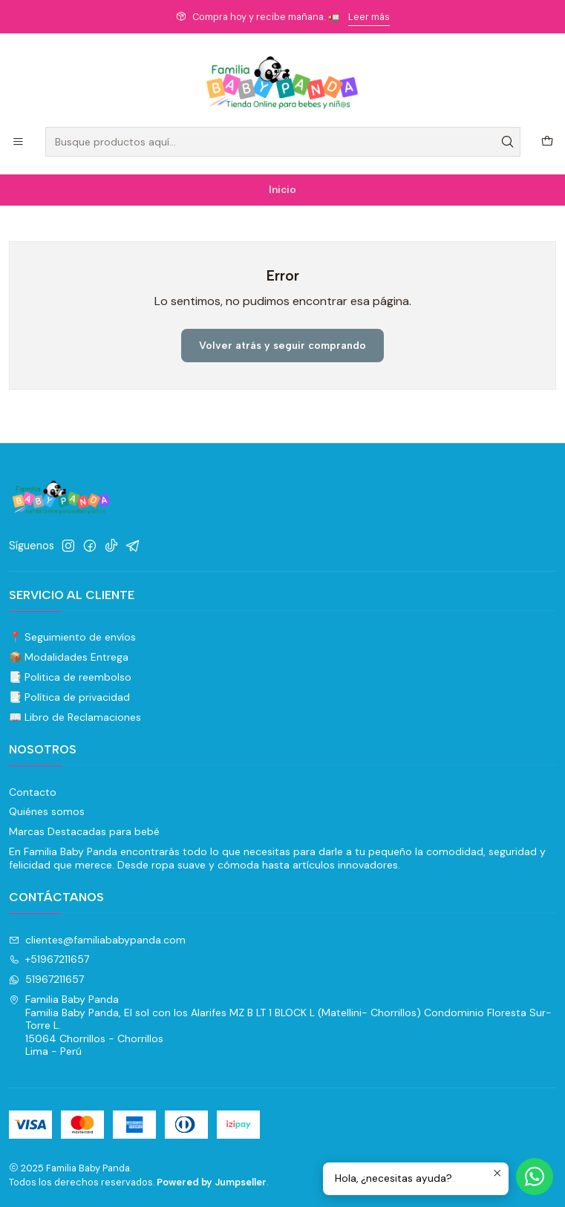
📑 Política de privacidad (69, 697)
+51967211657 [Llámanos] (49, 959)
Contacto (32, 792)
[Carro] (547, 142)
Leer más (369, 16)
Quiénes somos (47, 811)
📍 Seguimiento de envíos (72, 637)
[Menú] (18, 142)
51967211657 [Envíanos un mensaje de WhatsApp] (46, 979)
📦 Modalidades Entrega (68, 657)
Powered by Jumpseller (212, 1182)
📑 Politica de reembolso (70, 677)
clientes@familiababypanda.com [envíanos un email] (97, 939)
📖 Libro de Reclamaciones (75, 717)
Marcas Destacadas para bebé (84, 831)
